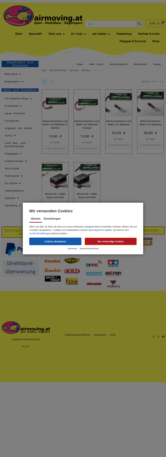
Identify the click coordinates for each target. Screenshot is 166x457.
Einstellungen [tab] (52, 218)
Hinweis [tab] (35, 218)
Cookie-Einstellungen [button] (39, 233)
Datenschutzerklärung (89, 248)
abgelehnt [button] (99, 230)
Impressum (72, 248)
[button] (55, 241)
